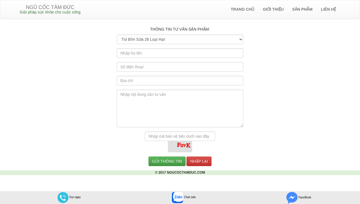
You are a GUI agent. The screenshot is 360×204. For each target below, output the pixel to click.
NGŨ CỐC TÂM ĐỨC (50, 9)
